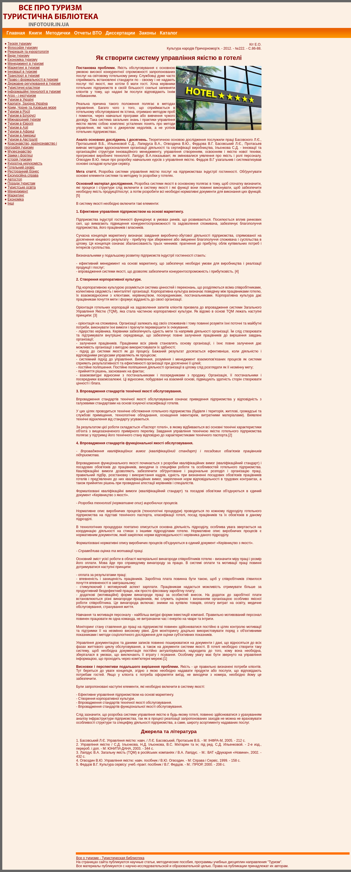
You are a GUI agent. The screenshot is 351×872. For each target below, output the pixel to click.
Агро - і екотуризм (22, 96)
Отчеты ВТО (88, 33)
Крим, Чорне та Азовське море (32, 107)
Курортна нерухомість (25, 163)
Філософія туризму (23, 48)
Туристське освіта (22, 187)
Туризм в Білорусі (22, 115)
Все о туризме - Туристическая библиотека (110, 858)
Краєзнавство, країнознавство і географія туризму (31, 145)
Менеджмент (18, 191)
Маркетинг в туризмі (24, 68)
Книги (35, 33)
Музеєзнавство (20, 151)
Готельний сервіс (21, 167)
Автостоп (15, 179)
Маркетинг (16, 195)
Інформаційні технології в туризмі (34, 92)
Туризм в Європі (20, 123)
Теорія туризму (20, 44)
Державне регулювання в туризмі (34, 84)
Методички (58, 33)
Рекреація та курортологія (28, 52)
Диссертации (120, 33)
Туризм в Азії (18, 127)
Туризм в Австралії (23, 139)
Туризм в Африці (21, 131)
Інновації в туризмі (22, 72)
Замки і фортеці (20, 155)
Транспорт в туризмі (24, 76)
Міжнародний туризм (24, 119)
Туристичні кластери (24, 88)
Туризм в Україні (21, 100)
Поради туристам (21, 183)
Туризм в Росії (19, 111)
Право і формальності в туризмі (33, 80)
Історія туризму (20, 159)
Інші (11, 203)
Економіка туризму (23, 60)
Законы (147, 33)
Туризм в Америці (22, 135)
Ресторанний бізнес (23, 171)
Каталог (168, 33)
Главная (16, 33)
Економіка (16, 199)
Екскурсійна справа (23, 175)
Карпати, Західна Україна (28, 104)
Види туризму (19, 56)
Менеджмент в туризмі (26, 64)
